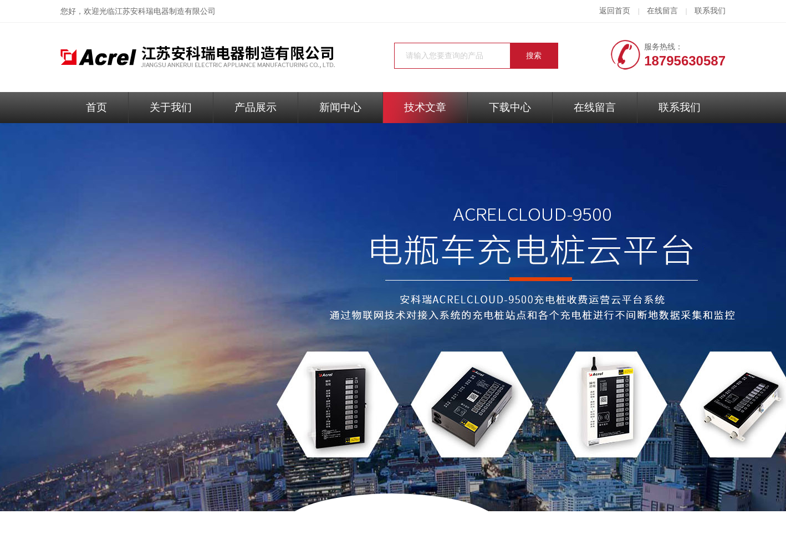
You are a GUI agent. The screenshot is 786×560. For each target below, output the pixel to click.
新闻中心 (340, 107)
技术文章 (425, 107)
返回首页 (614, 11)
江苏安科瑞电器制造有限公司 (165, 11)
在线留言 (662, 11)
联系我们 (710, 11)
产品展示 (255, 107)
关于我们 (171, 107)
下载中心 (510, 107)
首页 (96, 107)
